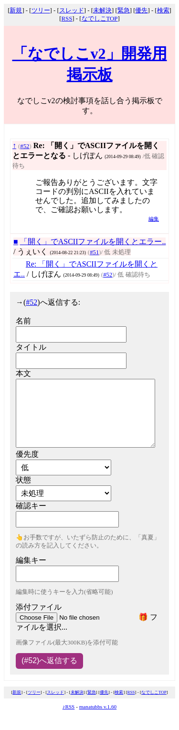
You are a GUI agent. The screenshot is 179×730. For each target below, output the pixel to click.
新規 (16, 10)
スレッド (71, 10)
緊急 (123, 10)
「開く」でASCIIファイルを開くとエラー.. (93, 241)
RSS (67, 18)
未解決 (102, 10)
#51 (94, 252)
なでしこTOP (100, 18)
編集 (153, 219)
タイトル (31, 347)
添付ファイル (39, 607)
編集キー (31, 560)
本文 (23, 373)
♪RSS (69, 706)
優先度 (27, 454)
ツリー (41, 10)
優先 (141, 10)
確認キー (31, 506)
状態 (23, 480)
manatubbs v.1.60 (98, 706)
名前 (23, 321)
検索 (163, 10)
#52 (24, 146)
